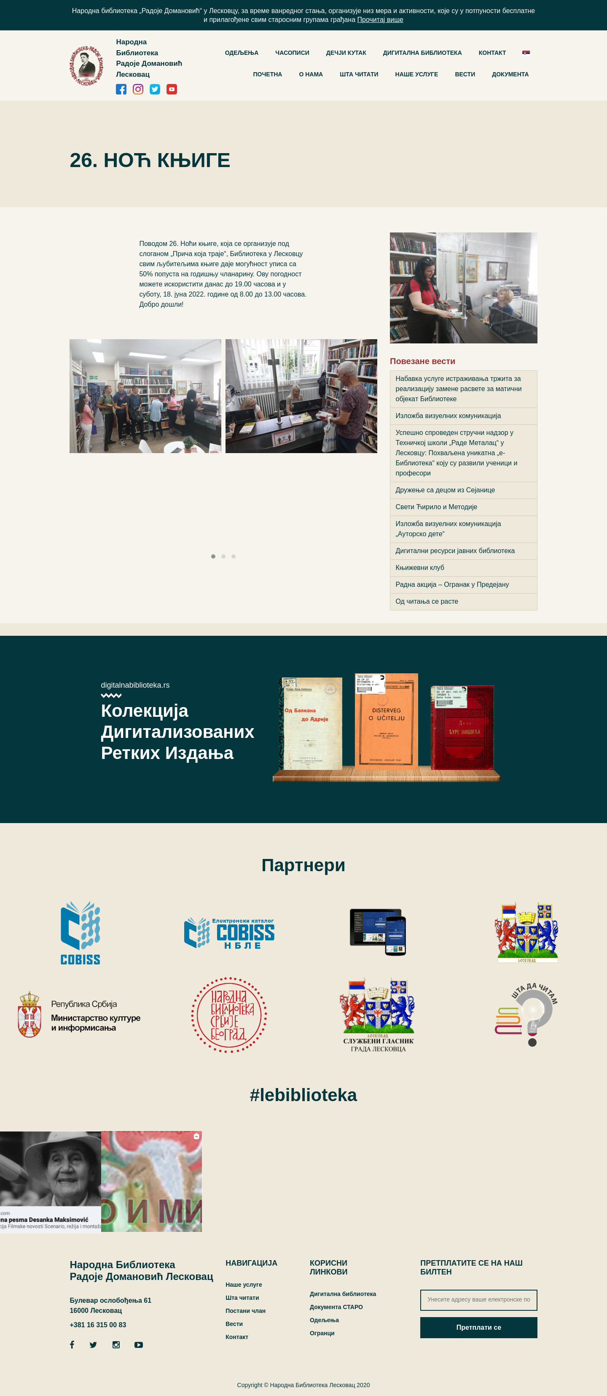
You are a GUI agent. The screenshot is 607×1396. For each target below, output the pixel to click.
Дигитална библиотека (343, 1294)
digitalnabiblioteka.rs (135, 685)
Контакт (492, 52)
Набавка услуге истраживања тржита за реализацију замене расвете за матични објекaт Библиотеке (459, 388)
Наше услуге (416, 74)
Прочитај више (380, 19)
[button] (213, 556)
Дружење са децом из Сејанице (445, 490)
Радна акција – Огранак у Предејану (452, 584)
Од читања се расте (427, 601)
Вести (465, 74)
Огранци (322, 1333)
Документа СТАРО (336, 1307)
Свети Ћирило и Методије (437, 506)
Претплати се (479, 1327)
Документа (510, 74)
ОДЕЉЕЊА (242, 52)
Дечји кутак (346, 52)
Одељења (324, 1320)
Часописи (292, 52)
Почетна (267, 74)
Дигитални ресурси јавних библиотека (455, 550)
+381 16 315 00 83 (98, 1324)
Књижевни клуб (420, 567)
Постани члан (246, 1310)
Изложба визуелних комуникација (448, 415)
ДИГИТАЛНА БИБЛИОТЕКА (422, 52)
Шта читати (359, 74)
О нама (311, 74)
